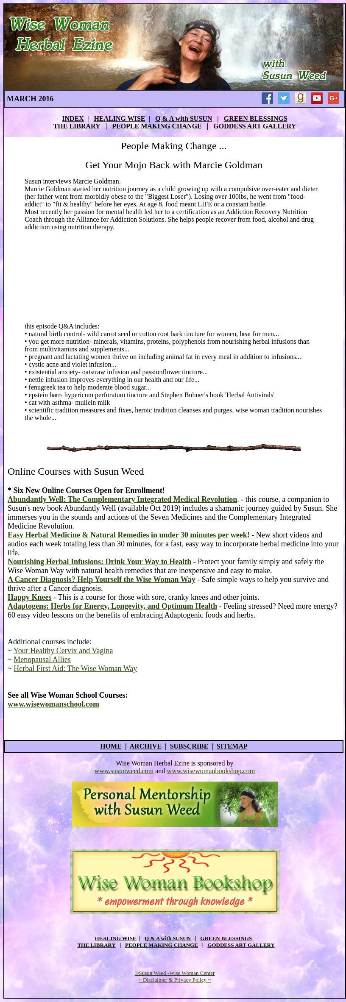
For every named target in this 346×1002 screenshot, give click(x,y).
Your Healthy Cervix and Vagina (63, 650)
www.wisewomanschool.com (53, 704)
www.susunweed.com (124, 770)
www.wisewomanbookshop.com (211, 770)
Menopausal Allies (42, 659)
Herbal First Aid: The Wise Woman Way (75, 668)
